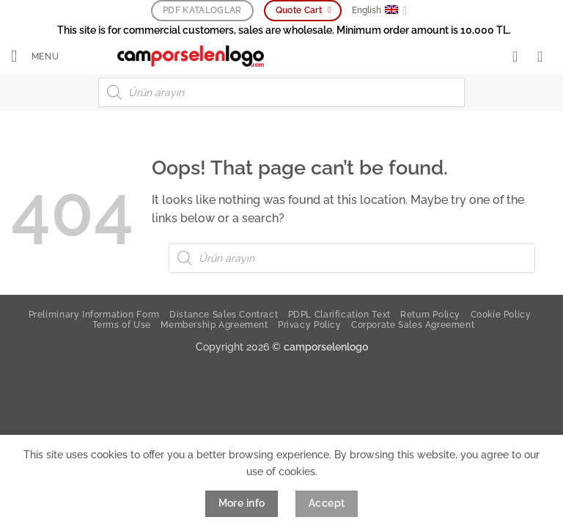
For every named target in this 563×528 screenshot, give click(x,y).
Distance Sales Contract (223, 314)
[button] (37, 58)
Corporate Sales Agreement (412, 325)
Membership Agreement (214, 325)
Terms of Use (121, 325)
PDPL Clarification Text (339, 314)
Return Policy (430, 314)
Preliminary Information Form (94, 314)
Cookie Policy (501, 314)
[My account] (519, 57)
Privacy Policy (310, 325)
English (379, 11)
